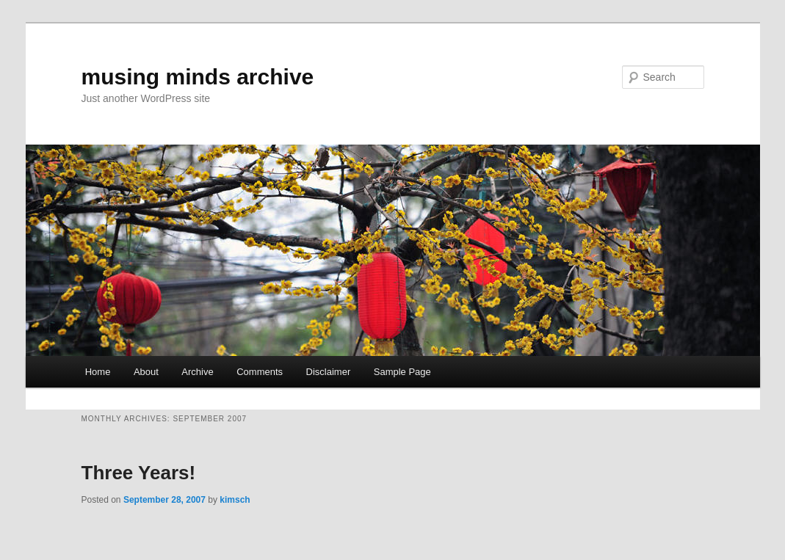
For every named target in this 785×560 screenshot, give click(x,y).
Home (98, 371)
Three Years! (139, 473)
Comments (259, 371)
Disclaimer (328, 371)
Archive (197, 371)
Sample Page (402, 371)
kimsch (235, 500)
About (146, 371)
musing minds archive (198, 77)
